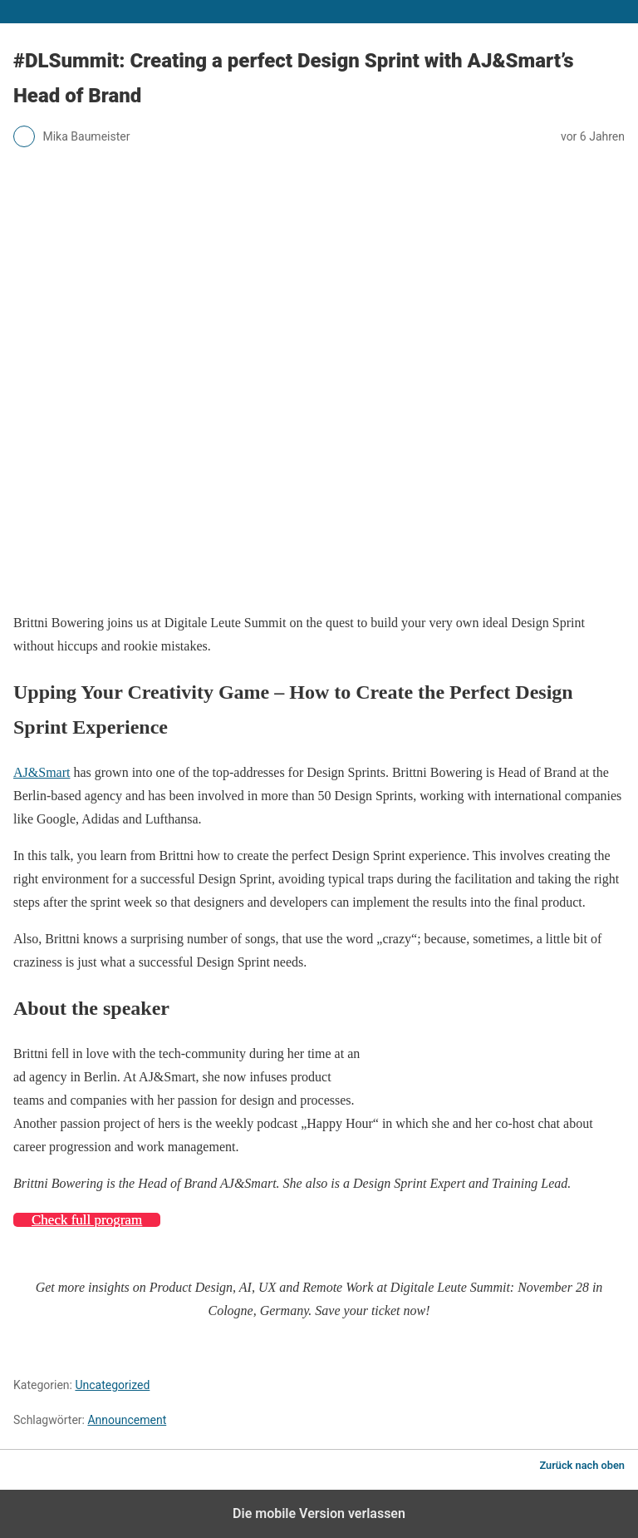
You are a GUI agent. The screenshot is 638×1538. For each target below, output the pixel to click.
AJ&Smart (41, 772)
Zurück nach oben (582, 1465)
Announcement (126, 1420)
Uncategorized (112, 1385)
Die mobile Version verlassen (319, 1513)
